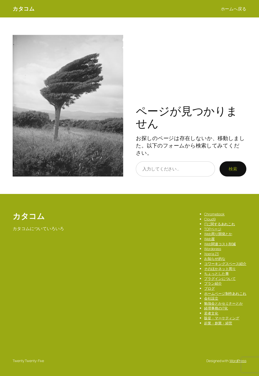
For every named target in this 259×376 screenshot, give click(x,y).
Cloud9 (209, 219)
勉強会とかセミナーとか (223, 303)
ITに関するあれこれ (219, 224)
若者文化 (211, 313)
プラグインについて (220, 278)
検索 (233, 169)
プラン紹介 (213, 283)
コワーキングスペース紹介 (225, 263)
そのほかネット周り (220, 268)
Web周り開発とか (218, 233)
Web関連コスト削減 (220, 243)
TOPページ (212, 229)
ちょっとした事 (216, 273)
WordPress (237, 360)
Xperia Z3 (211, 253)
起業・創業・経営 (218, 323)
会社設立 (211, 298)
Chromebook (214, 214)
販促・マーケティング (221, 318)
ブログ (209, 288)
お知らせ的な (214, 258)
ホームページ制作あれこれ (225, 293)
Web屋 (209, 238)
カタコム (23, 8)
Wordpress (212, 248)
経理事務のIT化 (216, 308)
